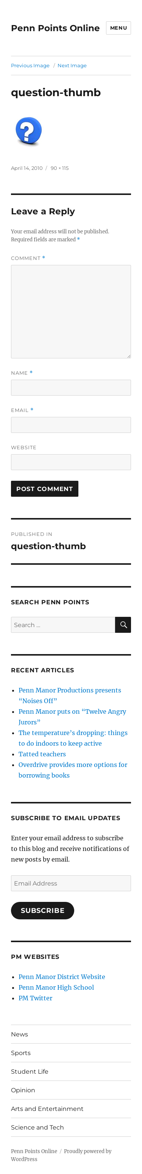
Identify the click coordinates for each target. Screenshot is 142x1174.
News (19, 1034)
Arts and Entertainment (47, 1108)
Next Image (72, 65)
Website (24, 447)
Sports (21, 1053)
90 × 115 (60, 168)
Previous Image (30, 65)
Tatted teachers (42, 754)
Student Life (29, 1071)
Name (22, 373)
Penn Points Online (55, 28)
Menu (118, 28)
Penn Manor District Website (62, 977)
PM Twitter (35, 998)
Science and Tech (37, 1127)
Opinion (23, 1090)
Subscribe (43, 910)
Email (22, 410)
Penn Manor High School (56, 987)
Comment (28, 258)
